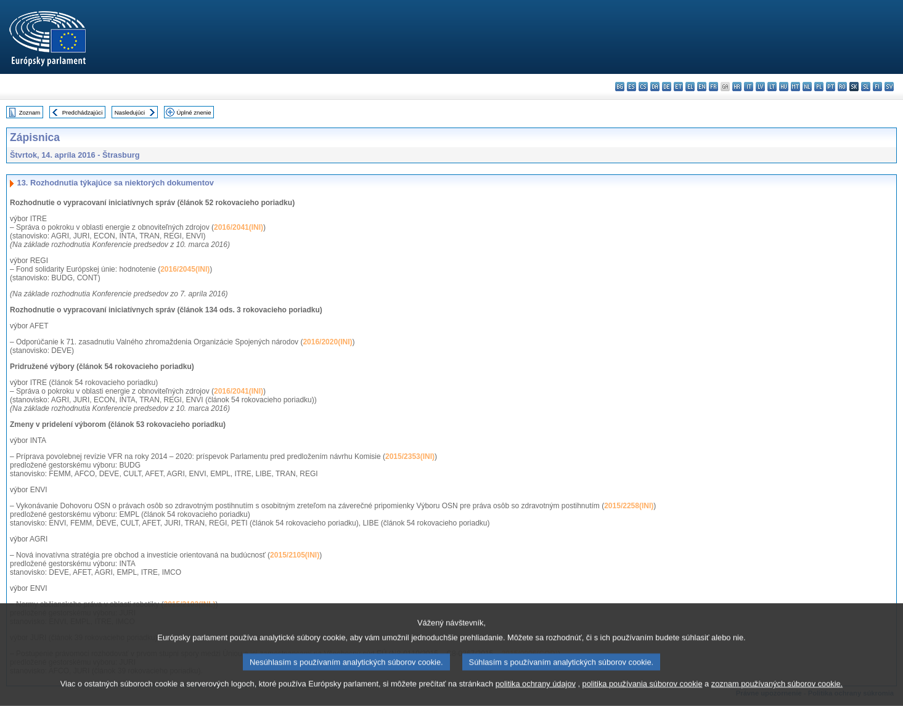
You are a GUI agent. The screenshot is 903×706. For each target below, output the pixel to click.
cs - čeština (643, 86)
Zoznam (30, 112)
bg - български (619, 86)
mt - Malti (795, 86)
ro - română (842, 86)
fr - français (713, 86)
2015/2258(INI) (628, 505)
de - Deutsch (666, 86)
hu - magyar (783, 86)
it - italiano (748, 86)
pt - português (830, 86)
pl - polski (818, 86)
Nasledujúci (130, 112)
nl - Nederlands (807, 86)
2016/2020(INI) (327, 342)
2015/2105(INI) (294, 555)
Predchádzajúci (82, 112)
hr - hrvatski (737, 86)
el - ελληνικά (690, 86)
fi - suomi (877, 86)
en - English (701, 86)
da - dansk (655, 86)
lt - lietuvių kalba (772, 86)
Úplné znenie (194, 112)
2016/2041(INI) (238, 227)
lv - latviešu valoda (760, 86)
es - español (631, 86)
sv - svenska (889, 86)
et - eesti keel (678, 86)
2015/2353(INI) (410, 456)
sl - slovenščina (865, 86)
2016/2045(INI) (185, 269)
